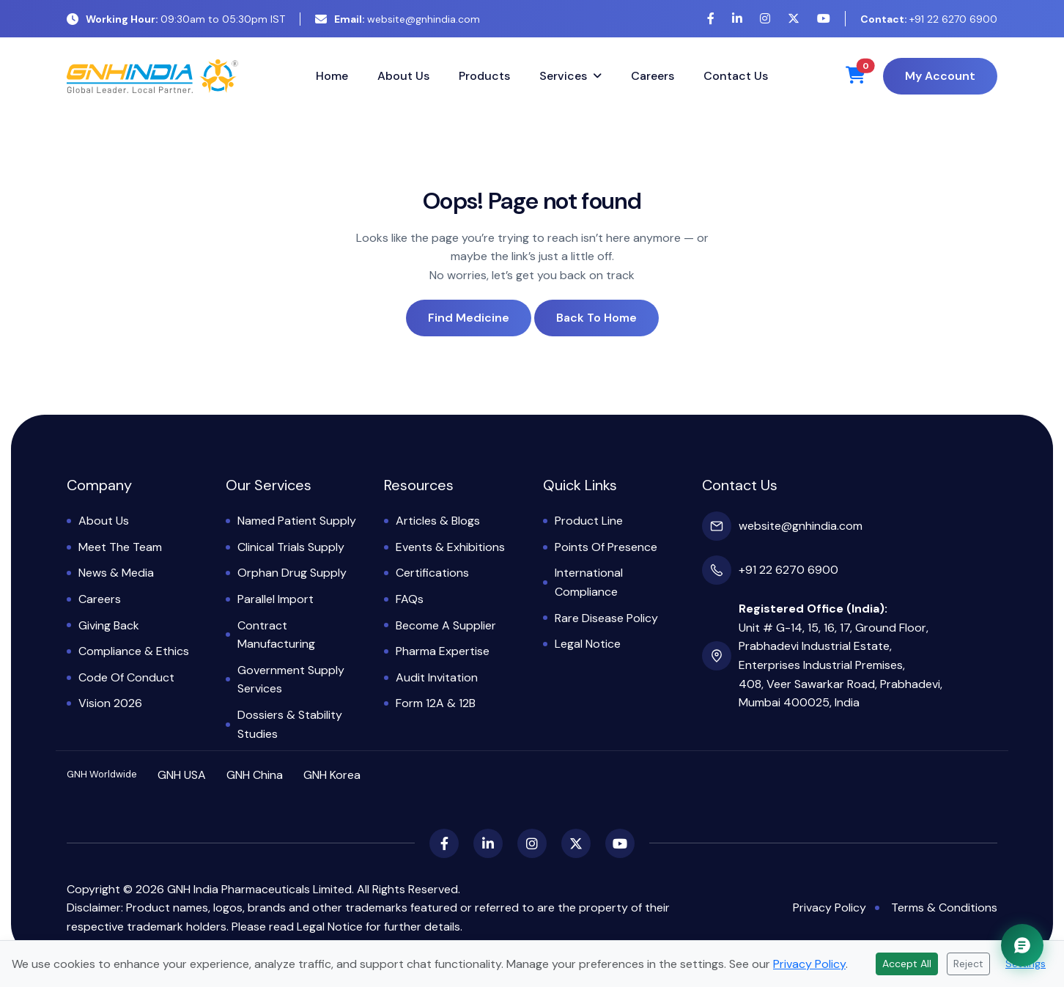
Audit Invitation (437, 677)
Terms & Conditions (944, 907)
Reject (968, 963)
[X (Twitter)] (793, 18)
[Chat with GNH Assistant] (1022, 945)
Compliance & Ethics (133, 651)
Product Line (589, 520)
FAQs (410, 599)
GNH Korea (332, 775)
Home (332, 76)
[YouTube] (823, 18)
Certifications (432, 572)
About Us (403, 76)
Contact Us (735, 76)
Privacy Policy (829, 907)
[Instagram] (765, 18)
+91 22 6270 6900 (928, 19)
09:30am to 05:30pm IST (176, 19)
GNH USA (182, 775)
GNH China (254, 775)
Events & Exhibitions (450, 547)
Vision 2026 (110, 703)
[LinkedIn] (737, 18)
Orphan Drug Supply (292, 572)
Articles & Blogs (438, 520)
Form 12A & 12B (436, 703)
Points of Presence (606, 547)
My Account (940, 76)
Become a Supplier (446, 625)
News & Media (116, 572)
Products (484, 76)
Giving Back (108, 625)
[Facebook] (710, 18)
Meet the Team (120, 547)
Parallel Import (275, 599)
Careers (652, 76)
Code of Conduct (126, 677)
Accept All (906, 963)
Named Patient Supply (296, 520)
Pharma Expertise (442, 651)
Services (563, 76)
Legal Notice (588, 643)
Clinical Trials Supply (290, 547)
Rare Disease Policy (606, 618)
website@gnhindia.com (397, 19)
